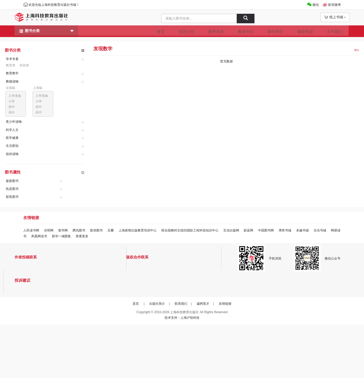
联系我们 (180, 346)
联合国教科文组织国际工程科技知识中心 (215, 277)
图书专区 (199, 40)
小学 (39, 124)
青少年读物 (42, 147)
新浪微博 (333, 5)
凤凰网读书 (93, 284)
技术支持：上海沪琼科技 (182, 365)
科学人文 (40, 156)
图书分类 (58, 40)
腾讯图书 (87, 277)
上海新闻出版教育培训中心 (155, 277)
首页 (141, 40)
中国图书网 (303, 277)
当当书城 (50, 284)
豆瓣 (123, 277)
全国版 (38, 110)
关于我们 (325, 40)
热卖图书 (40, 223)
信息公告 (168, 40)
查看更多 (142, 284)
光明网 (52, 277)
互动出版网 (263, 277)
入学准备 (42, 118)
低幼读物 (40, 184)
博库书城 (325, 277)
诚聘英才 (205, 346)
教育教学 (40, 93)
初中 (39, 131)
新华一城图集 (118, 284)
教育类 (38, 84)
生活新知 (40, 175)
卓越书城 (30, 284)
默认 (328, 67)
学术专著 (40, 76)
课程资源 (294, 40)
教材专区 (231, 40)
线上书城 (324, 21)
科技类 (54, 84)
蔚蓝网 (283, 277)
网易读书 (70, 284)
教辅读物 (40, 102)
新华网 (69, 277)
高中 (39, 137)
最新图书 (40, 214)
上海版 (68, 110)
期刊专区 (262, 40)
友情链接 (231, 346)
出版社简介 (153, 346)
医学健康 (40, 166)
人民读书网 (32, 277)
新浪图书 (107, 277)
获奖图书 (40, 232)
